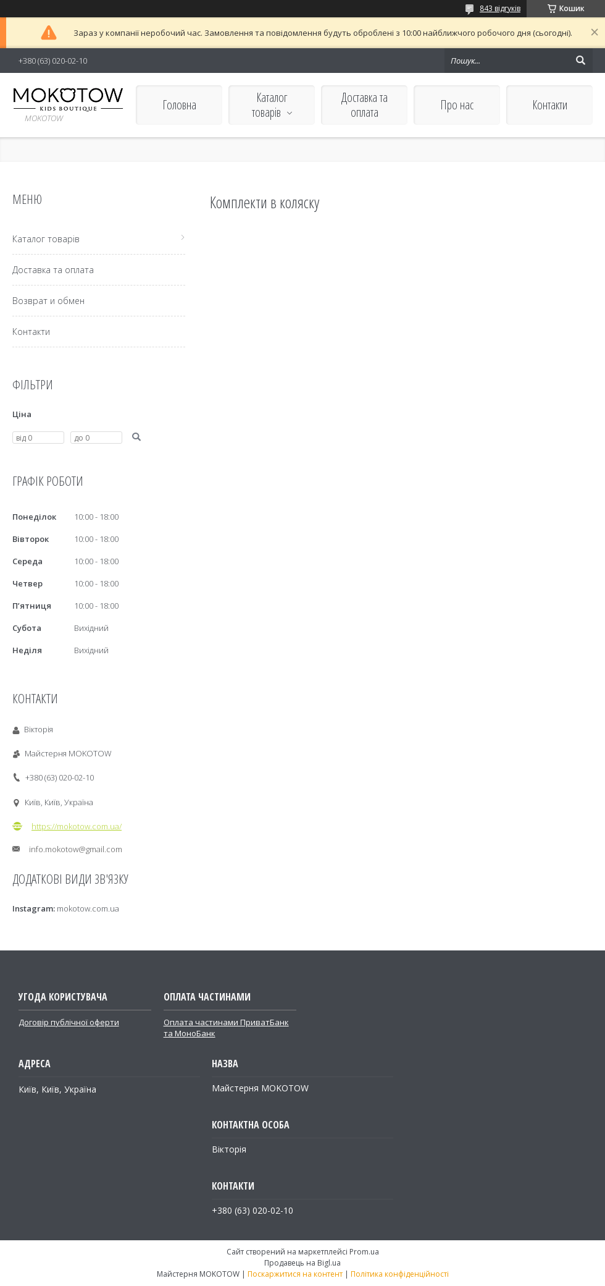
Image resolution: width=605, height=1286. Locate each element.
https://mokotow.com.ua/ (76, 826)
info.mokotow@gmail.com (75, 849)
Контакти (549, 104)
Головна (179, 104)
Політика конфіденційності (400, 1274)
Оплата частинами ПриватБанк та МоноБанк (226, 1028)
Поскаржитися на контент (295, 1274)
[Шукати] (580, 60)
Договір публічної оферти (69, 1022)
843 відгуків (500, 8)
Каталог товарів (270, 105)
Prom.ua (364, 1251)
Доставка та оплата (364, 105)
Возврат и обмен (48, 301)
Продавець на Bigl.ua (302, 1263)
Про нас (457, 104)
